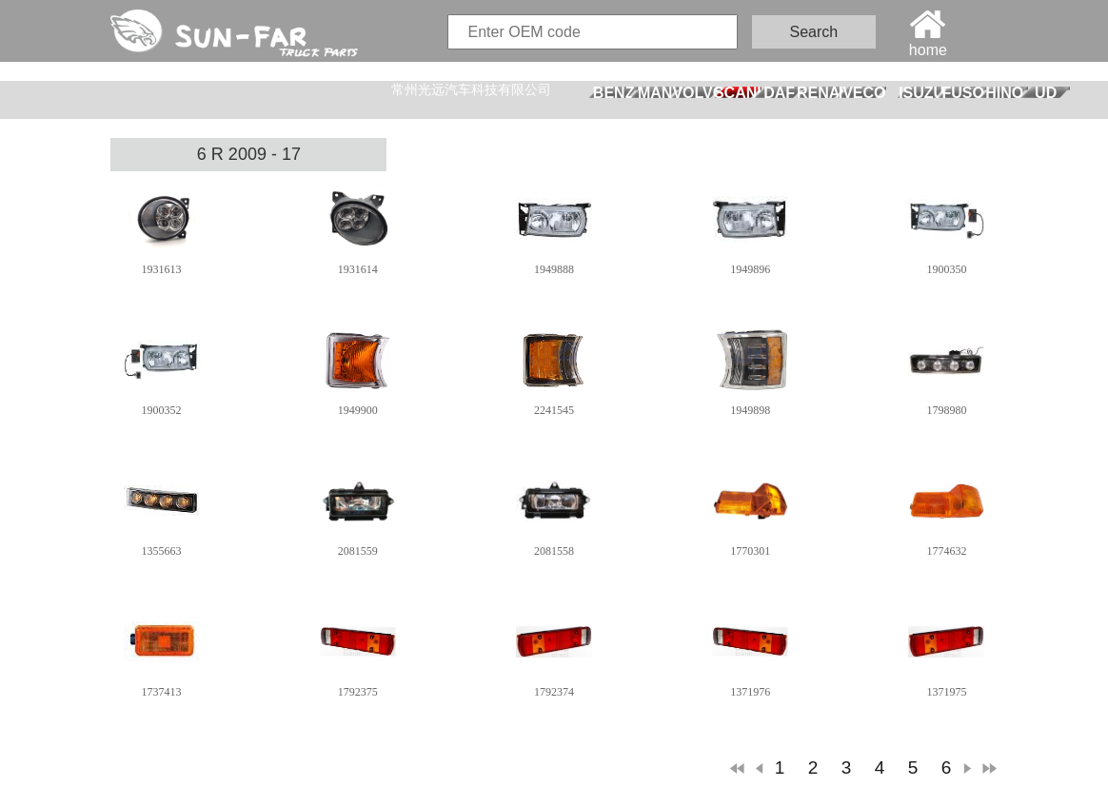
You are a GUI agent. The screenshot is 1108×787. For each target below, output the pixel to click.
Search (814, 32)
